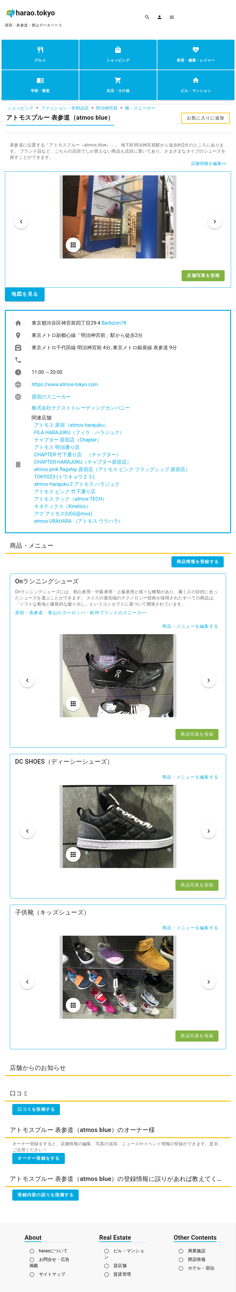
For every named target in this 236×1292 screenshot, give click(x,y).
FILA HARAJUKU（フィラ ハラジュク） (79, 432)
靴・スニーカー (140, 108)
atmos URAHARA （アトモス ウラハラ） (78, 521)
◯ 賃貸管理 (117, 1274)
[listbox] (118, 421)
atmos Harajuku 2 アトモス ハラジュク (77, 484)
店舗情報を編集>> (208, 163)
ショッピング (20, 108)
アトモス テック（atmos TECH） (70, 499)
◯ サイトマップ (47, 1274)
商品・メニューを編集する (190, 626)
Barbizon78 (113, 323)
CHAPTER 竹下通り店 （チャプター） (77, 455)
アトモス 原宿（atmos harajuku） (71, 425)
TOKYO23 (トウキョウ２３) (64, 477)
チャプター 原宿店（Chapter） (68, 440)
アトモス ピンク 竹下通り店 (65, 491)
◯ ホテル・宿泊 (196, 1268)
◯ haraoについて (49, 1250)
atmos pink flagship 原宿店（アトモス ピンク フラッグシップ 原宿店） (112, 469)
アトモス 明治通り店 (57, 447)
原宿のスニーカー (51, 397)
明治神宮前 (107, 108)
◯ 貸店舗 (115, 1265)
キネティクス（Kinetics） (62, 506)
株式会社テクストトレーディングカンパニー (81, 408)
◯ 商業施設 (192, 1250)
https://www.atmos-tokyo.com (65, 384)
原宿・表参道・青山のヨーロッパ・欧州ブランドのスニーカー (80, 612)
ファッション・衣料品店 (65, 108)
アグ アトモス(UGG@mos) (63, 514)
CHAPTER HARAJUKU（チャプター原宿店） (83, 462)
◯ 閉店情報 (192, 1259)
